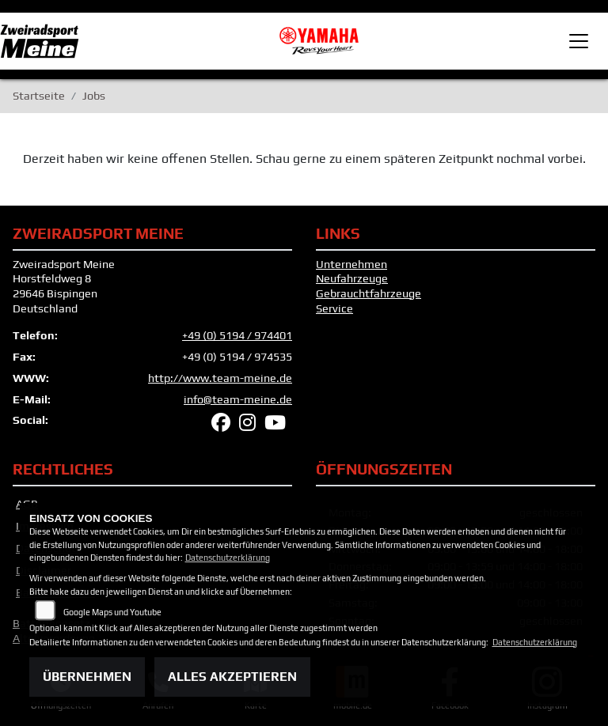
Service (334, 308)
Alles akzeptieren (232, 676)
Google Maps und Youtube (112, 612)
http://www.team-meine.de (220, 378)
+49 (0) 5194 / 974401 (237, 335)
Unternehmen (351, 264)
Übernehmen (87, 676)
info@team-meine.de (238, 399)
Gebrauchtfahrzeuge (368, 293)
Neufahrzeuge (352, 278)
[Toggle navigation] (578, 41)
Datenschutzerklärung (227, 557)
